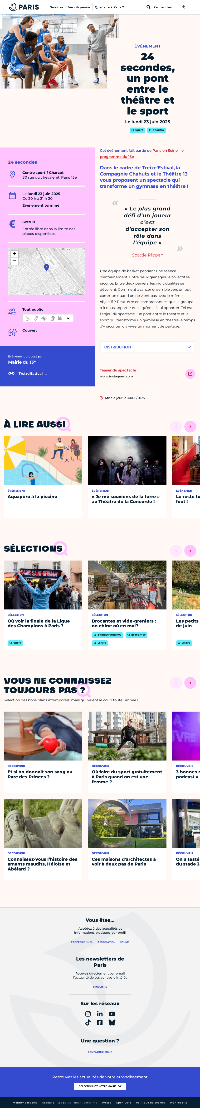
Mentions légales (25, 1102)
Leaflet (46, 294)
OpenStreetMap (67, 294)
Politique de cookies (150, 1102)
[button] (46, 267)
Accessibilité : (69, 1102)
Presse (106, 1102)
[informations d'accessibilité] (48, 318)
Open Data (123, 1102)
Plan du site (178, 1102)
